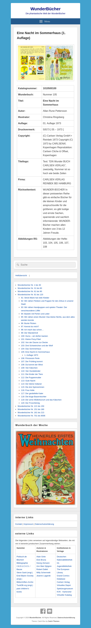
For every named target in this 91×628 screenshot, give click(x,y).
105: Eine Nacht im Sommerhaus (35, 352)
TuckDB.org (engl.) (25, 585)
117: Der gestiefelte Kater (32, 393)
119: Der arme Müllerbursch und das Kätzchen (41, 400)
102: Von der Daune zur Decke (34, 342)
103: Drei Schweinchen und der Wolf (37, 345)
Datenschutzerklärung (44, 524)
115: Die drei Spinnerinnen (32, 387)
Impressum (28, 524)
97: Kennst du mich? (30, 326)
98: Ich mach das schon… (32, 330)
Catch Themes (53, 621)
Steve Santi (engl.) (25, 572)
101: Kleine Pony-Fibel (31, 339)
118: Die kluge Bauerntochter (33, 396)
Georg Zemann (43, 563)
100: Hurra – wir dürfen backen (34, 336)
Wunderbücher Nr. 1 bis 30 (29, 285)
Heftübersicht (21, 275)
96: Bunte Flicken (28, 323)
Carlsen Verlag (63, 582)
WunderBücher (45, 9)
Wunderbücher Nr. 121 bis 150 (31, 406)
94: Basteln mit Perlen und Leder (35, 314)
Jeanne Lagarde (43, 576)
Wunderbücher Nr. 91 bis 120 (30, 294)
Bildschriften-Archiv (25, 582)
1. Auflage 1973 (31, 355)
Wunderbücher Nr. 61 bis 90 (30, 291)
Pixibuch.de (22, 556)
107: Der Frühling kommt (32, 361)
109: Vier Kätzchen (29, 368)
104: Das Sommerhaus (31, 349)
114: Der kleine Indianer (31, 384)
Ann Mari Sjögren (44, 566)
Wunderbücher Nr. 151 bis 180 (31, 409)
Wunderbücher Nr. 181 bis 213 (31, 412)
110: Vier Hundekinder (31, 371)
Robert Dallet (42, 569)
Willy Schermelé (43, 572)
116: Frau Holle (28, 390)
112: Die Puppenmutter (31, 377)
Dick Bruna (41, 560)
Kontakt (18, 524)
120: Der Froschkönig (30, 403)
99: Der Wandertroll (29, 333)
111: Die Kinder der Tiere (32, 374)
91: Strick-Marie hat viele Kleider (35, 298)
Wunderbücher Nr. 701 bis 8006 (31, 416)
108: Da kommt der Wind (32, 365)
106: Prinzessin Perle (30, 358)
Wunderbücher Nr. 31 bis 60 (30, 288)
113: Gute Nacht (28, 381)
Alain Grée (41, 556)
